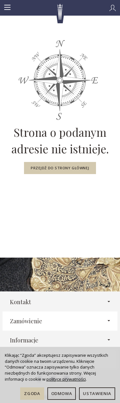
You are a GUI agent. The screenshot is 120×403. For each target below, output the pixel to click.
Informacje (60, 340)
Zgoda (32, 393)
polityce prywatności (66, 379)
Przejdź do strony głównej (60, 167)
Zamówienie (60, 321)
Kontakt (60, 302)
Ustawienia (97, 393)
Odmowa (61, 393)
